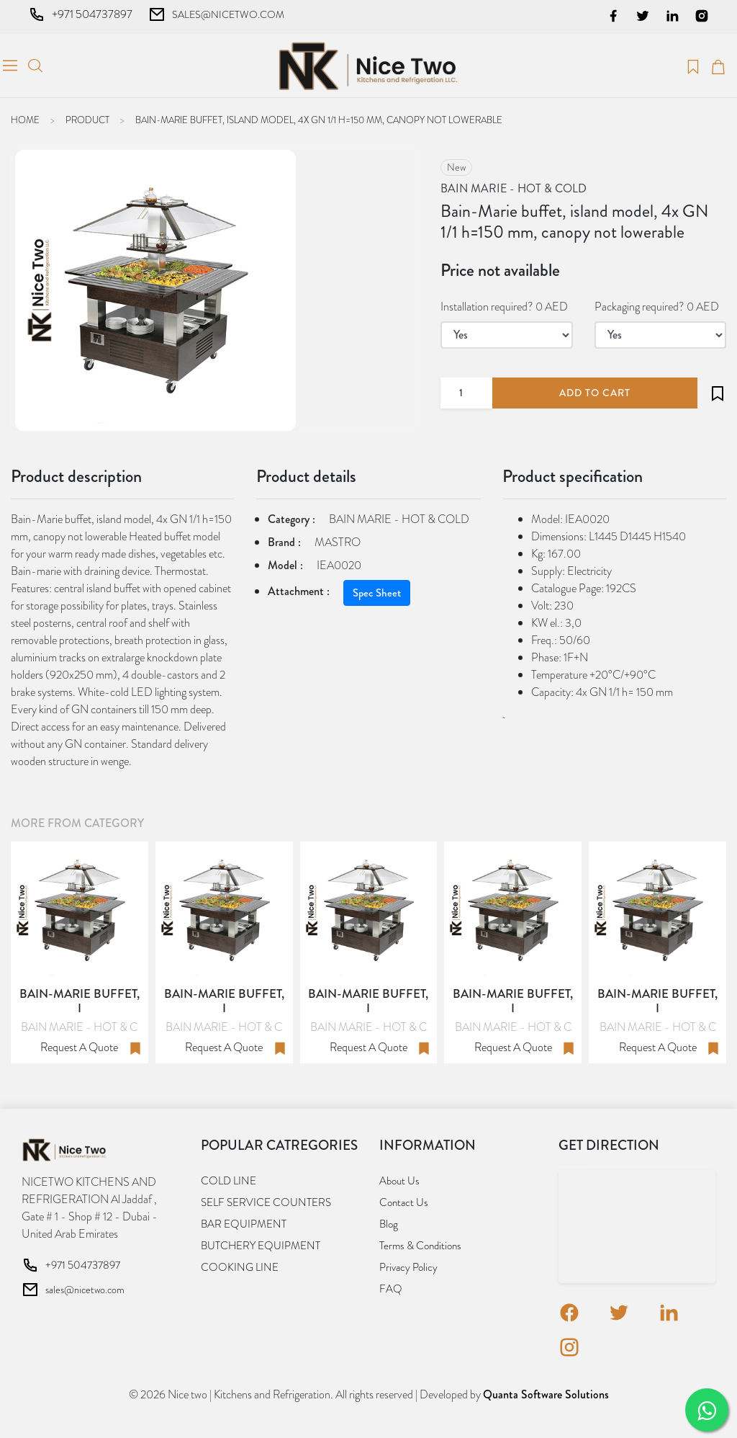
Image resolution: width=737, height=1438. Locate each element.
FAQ (390, 1289)
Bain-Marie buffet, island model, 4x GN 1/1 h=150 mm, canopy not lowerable (318, 120)
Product (87, 120)
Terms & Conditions (420, 1246)
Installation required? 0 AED (504, 306)
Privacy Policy (408, 1267)
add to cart (594, 392)
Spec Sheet (377, 593)
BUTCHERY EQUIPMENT (260, 1246)
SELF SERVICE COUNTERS (266, 1202)
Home (25, 120)
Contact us (403, 1202)
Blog (388, 1224)
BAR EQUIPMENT (243, 1224)
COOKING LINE (240, 1267)
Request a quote (79, 1047)
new (456, 167)
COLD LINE (228, 1181)
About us (399, 1181)
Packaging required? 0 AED (656, 306)
